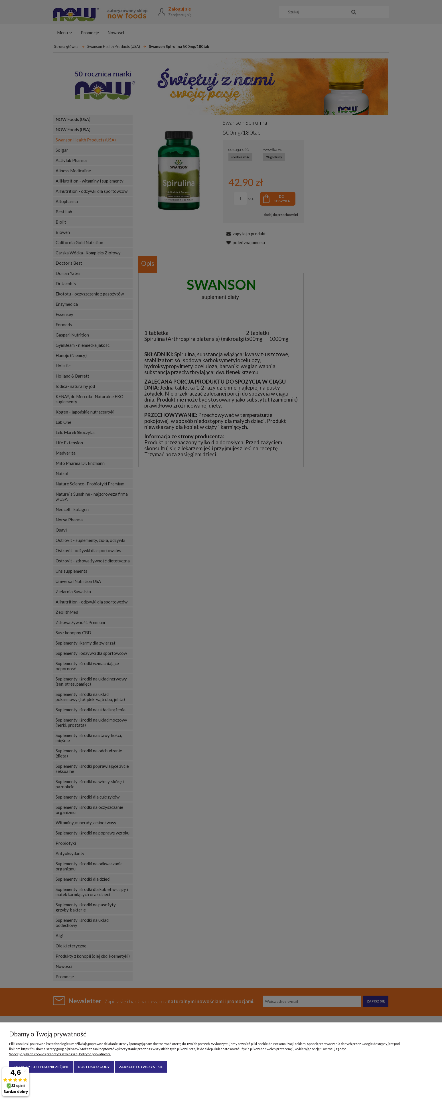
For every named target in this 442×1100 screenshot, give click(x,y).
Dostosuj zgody (94, 1067)
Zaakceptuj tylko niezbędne (41, 1067)
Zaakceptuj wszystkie (141, 1067)
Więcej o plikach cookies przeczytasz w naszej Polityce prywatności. (60, 1054)
